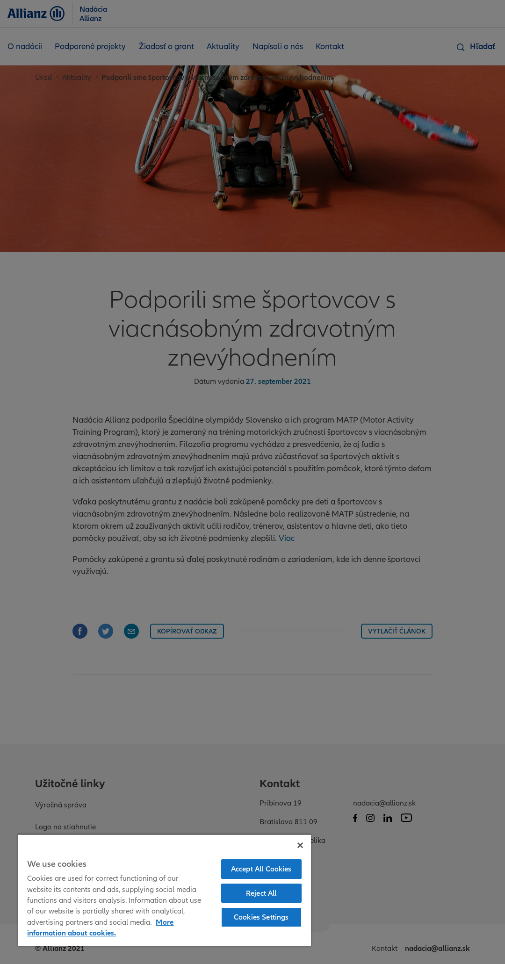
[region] (164, 890)
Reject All (261, 893)
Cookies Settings (261, 917)
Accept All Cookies (261, 868)
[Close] (300, 845)
